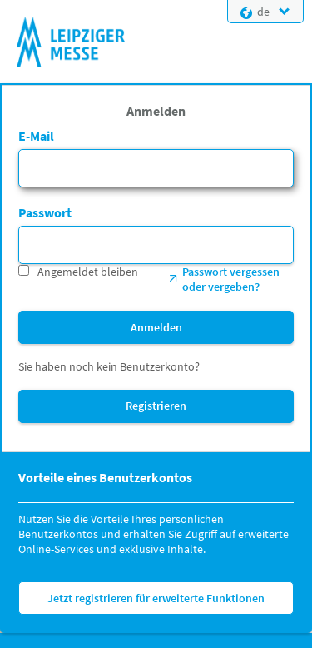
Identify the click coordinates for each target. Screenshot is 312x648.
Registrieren (156, 405)
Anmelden (156, 327)
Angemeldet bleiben (87, 271)
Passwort (45, 212)
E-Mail (36, 135)
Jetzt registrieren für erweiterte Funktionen (156, 598)
